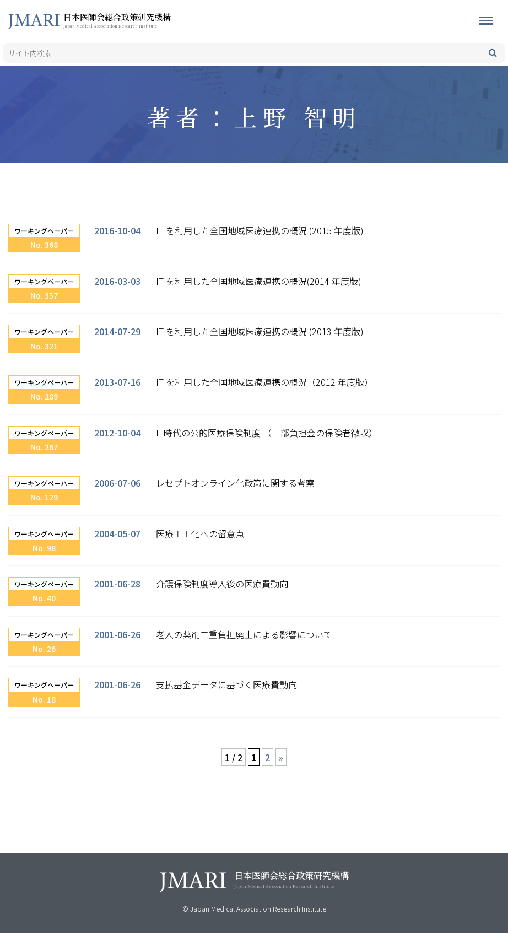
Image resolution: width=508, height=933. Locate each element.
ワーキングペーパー (44, 230)
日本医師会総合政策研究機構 (135, 20)
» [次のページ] (281, 757)
